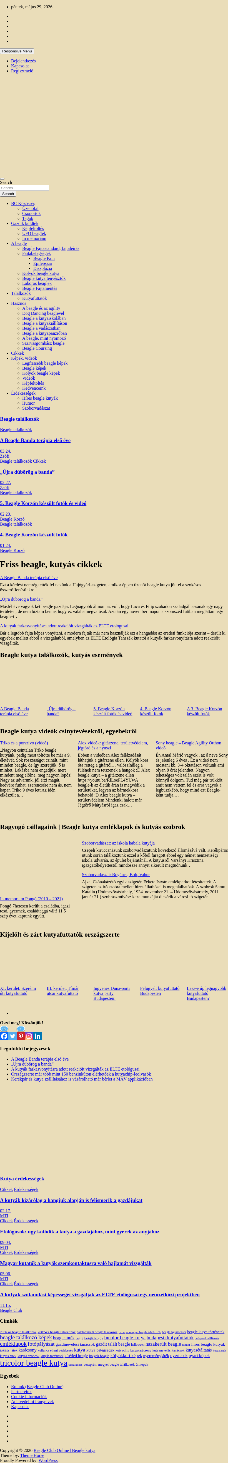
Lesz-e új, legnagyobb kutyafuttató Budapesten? (206, 993)
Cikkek (17, 353)
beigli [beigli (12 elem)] (79, 1338)
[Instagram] (29, 1032)
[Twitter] (12, 1032)
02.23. (5, 514)
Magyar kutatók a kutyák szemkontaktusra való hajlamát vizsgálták (76, 1263)
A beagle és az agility (41, 308)
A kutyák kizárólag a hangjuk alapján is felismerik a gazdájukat (71, 1200)
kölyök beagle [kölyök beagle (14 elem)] (99, 1356)
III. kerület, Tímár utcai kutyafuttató (63, 991)
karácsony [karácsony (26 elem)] (28, 1350)
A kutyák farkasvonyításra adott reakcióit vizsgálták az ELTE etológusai (64, 625)
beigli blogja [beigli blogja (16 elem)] (93, 1338)
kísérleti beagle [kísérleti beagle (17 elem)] (76, 1356)
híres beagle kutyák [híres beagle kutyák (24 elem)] (208, 1344)
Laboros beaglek (37, 283)
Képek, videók (24, 358)
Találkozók (21, 293)
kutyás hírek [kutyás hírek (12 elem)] (8, 1356)
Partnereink (21, 1391)
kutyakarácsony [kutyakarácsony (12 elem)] (140, 1350)
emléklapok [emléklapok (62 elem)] (13, 1344)
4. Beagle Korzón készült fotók (34, 534)
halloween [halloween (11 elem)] (137, 1345)
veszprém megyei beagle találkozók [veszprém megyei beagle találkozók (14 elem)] (109, 1364)
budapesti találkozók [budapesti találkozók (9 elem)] (207, 1338)
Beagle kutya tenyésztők (44, 278)
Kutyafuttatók (34, 298)
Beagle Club (11, 1310)
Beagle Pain (44, 258)
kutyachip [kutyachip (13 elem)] (122, 1350)
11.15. (5, 1305)
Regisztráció (22, 71)
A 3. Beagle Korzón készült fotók (204, 711)
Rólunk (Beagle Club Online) (37, 1386)
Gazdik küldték (24, 223)
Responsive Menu (17, 51)
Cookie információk (29, 1396)
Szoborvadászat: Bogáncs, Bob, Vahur (116, 874)
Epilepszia (42, 263)
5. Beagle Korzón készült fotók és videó (43, 503)
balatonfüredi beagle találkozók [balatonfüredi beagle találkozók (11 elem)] (97, 1332)
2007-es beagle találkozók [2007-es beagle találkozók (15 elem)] (56, 1332)
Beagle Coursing (37, 348)
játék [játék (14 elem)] (14, 1350)
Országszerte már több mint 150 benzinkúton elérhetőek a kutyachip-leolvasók (81, 1074)
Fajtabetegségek (36, 253)
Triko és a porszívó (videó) (24, 743)
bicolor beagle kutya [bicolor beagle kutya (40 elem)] (125, 1337)
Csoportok (31, 213)
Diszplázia (42, 268)
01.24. (5, 545)
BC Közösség (23, 203)
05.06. (5, 1273)
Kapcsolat (20, 66)
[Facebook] (4, 1032)
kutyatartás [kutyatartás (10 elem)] (219, 1350)
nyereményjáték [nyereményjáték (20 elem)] (156, 1355)
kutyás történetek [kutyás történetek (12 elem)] (52, 1356)
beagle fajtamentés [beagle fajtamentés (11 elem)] (174, 1332)
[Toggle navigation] (2, 179)
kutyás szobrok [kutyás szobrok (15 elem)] (28, 1356)
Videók (28, 378)
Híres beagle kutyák (40, 398)
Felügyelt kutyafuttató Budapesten (160, 991)
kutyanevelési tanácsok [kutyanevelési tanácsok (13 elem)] (168, 1350)
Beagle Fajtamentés (39, 288)
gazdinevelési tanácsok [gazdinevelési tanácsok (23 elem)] (75, 1344)
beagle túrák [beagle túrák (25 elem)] (63, 1337)
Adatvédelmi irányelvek (32, 1401)
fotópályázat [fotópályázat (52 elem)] (41, 1344)
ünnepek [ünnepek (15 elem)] (142, 1364)
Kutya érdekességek (22, 1178)
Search (6, 182)
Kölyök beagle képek (41, 373)
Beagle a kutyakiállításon (44, 323)
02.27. (5, 482)
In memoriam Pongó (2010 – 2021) (31, 898)
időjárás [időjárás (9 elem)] (4, 1350)
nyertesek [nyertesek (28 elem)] (179, 1355)
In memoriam (34, 238)
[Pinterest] (21, 1032)
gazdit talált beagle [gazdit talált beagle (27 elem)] (113, 1344)
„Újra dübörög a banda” (27, 472)
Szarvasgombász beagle (43, 343)
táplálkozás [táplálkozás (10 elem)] (75, 1364)
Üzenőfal (30, 208)
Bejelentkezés (23, 61)
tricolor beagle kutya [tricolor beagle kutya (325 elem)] (33, 1362)
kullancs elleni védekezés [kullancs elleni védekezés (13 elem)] (55, 1350)
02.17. (5, 1210)
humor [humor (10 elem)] (186, 1344)
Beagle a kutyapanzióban (44, 333)
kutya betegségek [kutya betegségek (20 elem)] (100, 1350)
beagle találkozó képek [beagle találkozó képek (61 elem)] (26, 1337)
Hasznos (18, 303)
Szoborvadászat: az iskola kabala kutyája (118, 843)
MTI (4, 1215)
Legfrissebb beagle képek (44, 363)
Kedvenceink (34, 388)
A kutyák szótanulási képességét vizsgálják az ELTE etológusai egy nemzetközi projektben (100, 1294)
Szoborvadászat (36, 408)
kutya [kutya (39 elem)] (79, 1350)
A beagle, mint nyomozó (44, 338)
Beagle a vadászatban (41, 328)
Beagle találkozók (19, 419)
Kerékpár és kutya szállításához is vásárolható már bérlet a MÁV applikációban (82, 1079)
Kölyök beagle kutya (40, 273)
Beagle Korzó (12, 519)
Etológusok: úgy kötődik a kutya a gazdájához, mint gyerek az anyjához (79, 1231)
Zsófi (4, 456)
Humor (28, 403)
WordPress (48, 1460)
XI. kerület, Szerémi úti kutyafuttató (18, 991)
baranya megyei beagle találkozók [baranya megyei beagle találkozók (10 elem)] (140, 1332)
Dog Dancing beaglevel (43, 313)
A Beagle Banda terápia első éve (35, 440)
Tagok (27, 218)
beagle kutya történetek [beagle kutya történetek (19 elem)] (205, 1332)
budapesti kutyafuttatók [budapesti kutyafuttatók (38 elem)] (170, 1337)
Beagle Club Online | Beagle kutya (64, 1450)
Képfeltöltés (33, 228)
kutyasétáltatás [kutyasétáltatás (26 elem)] (199, 1350)
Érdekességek (23, 393)
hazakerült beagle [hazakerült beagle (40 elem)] (163, 1344)
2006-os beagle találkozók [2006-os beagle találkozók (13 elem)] (18, 1332)
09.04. (5, 1242)
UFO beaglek (34, 233)
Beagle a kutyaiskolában (44, 318)
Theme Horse (32, 1455)
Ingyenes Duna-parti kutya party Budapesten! (111, 993)
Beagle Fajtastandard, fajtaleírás (50, 248)
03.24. (5, 451)
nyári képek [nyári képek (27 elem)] (199, 1355)
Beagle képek (34, 368)
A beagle (19, 243)
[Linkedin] (37, 1032)
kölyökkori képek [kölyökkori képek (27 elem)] (126, 1355)
